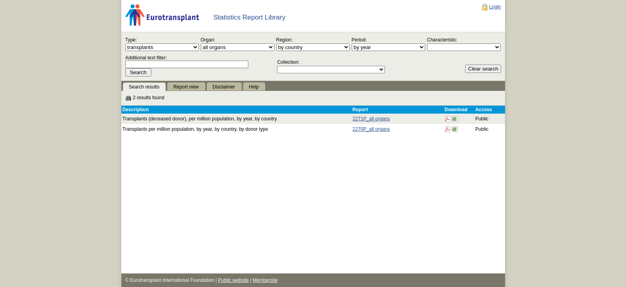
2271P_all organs (371, 119)
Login (495, 7)
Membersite (265, 280)
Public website (233, 280)
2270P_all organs (371, 129)
